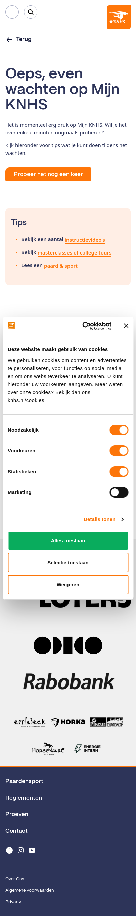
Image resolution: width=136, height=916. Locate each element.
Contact (16, 831)
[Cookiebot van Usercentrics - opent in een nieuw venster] (83, 326)
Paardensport (24, 781)
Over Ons (14, 879)
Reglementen (23, 798)
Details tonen (99, 519)
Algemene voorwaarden (29, 890)
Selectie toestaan (68, 562)
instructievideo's (85, 239)
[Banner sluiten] (126, 325)
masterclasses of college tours (75, 252)
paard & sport (61, 265)
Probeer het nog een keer (48, 174)
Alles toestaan (68, 540)
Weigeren (68, 584)
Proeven (16, 814)
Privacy (13, 902)
